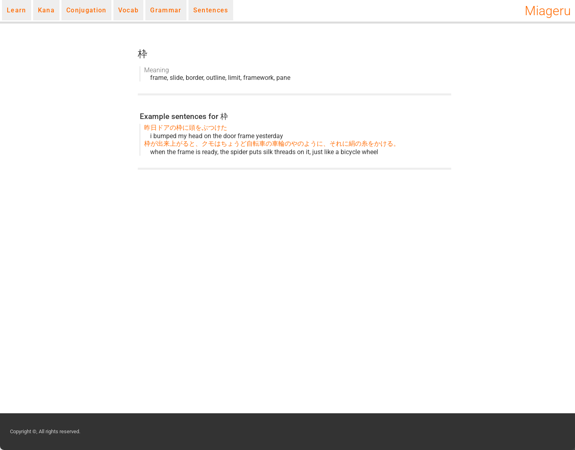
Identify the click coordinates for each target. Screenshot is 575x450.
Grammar (165, 10)
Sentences (210, 10)
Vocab (128, 10)
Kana (46, 10)
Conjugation (86, 10)
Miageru (548, 10)
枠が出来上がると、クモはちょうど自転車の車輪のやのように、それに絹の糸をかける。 (272, 143)
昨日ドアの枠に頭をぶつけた (185, 127)
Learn (16, 10)
